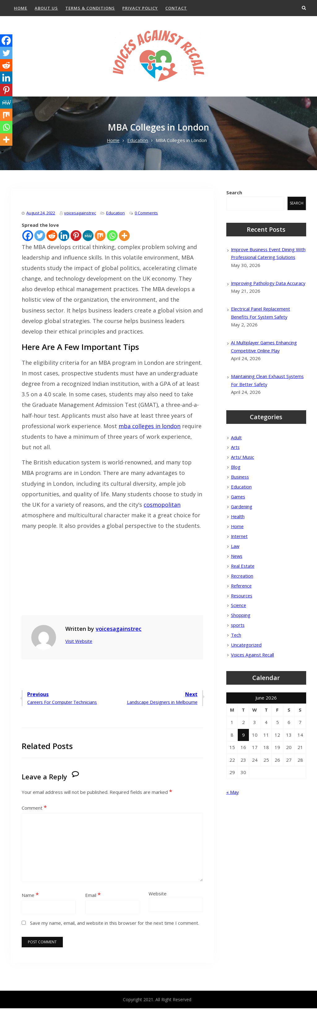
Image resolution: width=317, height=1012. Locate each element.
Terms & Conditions (90, 8)
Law (235, 567)
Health (238, 537)
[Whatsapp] (112, 239)
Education (115, 216)
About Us (46, 8)
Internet (240, 557)
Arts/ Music (243, 477)
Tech (236, 658)
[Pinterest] (76, 239)
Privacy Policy (140, 8)
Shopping (240, 638)
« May (232, 815)
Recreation (242, 597)
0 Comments (146, 216)
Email (93, 898)
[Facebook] (27, 239)
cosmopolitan (162, 508)
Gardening (242, 527)
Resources (242, 617)
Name (30, 898)
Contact (176, 8)
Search (234, 196)
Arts (235, 467)
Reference (242, 608)
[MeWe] (88, 239)
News (237, 577)
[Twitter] (39, 239)
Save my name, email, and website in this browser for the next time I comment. (114, 927)
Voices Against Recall (253, 678)
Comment (34, 811)
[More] (124, 239)
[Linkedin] (64, 239)
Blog (236, 487)
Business (240, 497)
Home (20, 8)
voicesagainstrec (80, 216)
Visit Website (79, 645)
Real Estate (243, 587)
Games (238, 517)
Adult (236, 457)
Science (239, 628)
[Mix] (100, 239)
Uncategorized (247, 668)
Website (158, 897)
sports (238, 648)
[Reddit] (51, 239)
